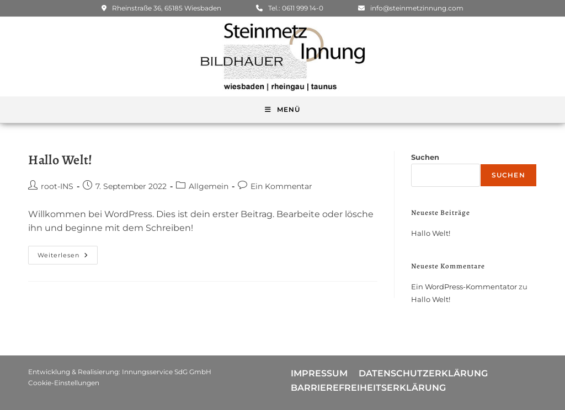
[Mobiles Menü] (282, 109)
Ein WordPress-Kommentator (464, 286)
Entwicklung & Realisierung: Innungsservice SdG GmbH (119, 372)
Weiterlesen (68, 252)
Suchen (425, 157)
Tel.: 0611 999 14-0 (289, 8)
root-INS (57, 186)
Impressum (319, 373)
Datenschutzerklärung (423, 373)
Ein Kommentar (281, 186)
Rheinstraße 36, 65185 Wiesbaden (161, 8)
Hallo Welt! (60, 160)
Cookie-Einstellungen (63, 383)
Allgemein (208, 186)
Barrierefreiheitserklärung (368, 387)
